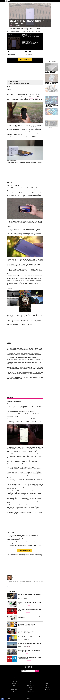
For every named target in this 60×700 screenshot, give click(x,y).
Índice (58, 698)
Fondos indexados (30, 685)
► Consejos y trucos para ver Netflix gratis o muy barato (18, 83)
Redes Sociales (47, 689)
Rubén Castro (12, 25)
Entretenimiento (46, 679)
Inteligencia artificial (31, 625)
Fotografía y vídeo (14, 681)
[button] (2, 699)
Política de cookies (37, 695)
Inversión (30, 687)
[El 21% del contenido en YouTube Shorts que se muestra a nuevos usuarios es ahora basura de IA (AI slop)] (12, 624)
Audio (24, 1)
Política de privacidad (28, 695)
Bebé (30, 683)
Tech (28, 639)
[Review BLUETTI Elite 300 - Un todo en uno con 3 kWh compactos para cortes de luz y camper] (51, 125)
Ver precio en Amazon (25, 59)
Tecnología (32, 1)
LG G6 (36, 98)
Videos (36, 1)
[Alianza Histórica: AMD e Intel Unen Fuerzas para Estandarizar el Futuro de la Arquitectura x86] (12, 659)
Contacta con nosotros (19, 695)
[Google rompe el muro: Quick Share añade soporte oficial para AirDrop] (12, 604)
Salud (47, 677)
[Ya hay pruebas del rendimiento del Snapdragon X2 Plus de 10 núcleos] (12, 611)
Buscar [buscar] (37, 670)
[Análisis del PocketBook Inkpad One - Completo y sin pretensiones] (51, 79)
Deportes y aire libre (14, 689)
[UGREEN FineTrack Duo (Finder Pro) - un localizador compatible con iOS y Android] (12, 618)
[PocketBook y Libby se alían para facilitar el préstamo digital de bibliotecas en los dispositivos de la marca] (12, 631)
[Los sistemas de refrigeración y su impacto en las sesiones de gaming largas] (51, 113)
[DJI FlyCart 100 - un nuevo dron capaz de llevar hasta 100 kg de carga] (12, 645)
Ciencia (47, 685)
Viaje (30, 681)
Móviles (29, 605)
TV (27, 598)
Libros (29, 632)
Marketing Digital (30, 679)
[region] (52, 36)
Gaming (27, 1)
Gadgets (27, 618)
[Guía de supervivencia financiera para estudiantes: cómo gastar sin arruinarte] (51, 90)
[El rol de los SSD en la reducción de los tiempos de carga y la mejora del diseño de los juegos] (51, 101)
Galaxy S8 (31, 98)
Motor (27, 653)
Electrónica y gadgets (14, 677)
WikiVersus (30, 667)
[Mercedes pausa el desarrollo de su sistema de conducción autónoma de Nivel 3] (12, 652)
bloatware (9, 485)
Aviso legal (44, 695)
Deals (47, 681)
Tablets (14, 685)
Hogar (14, 691)
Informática (14, 683)
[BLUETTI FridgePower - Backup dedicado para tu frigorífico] (51, 68)
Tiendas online (46, 687)
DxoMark (20, 260)
